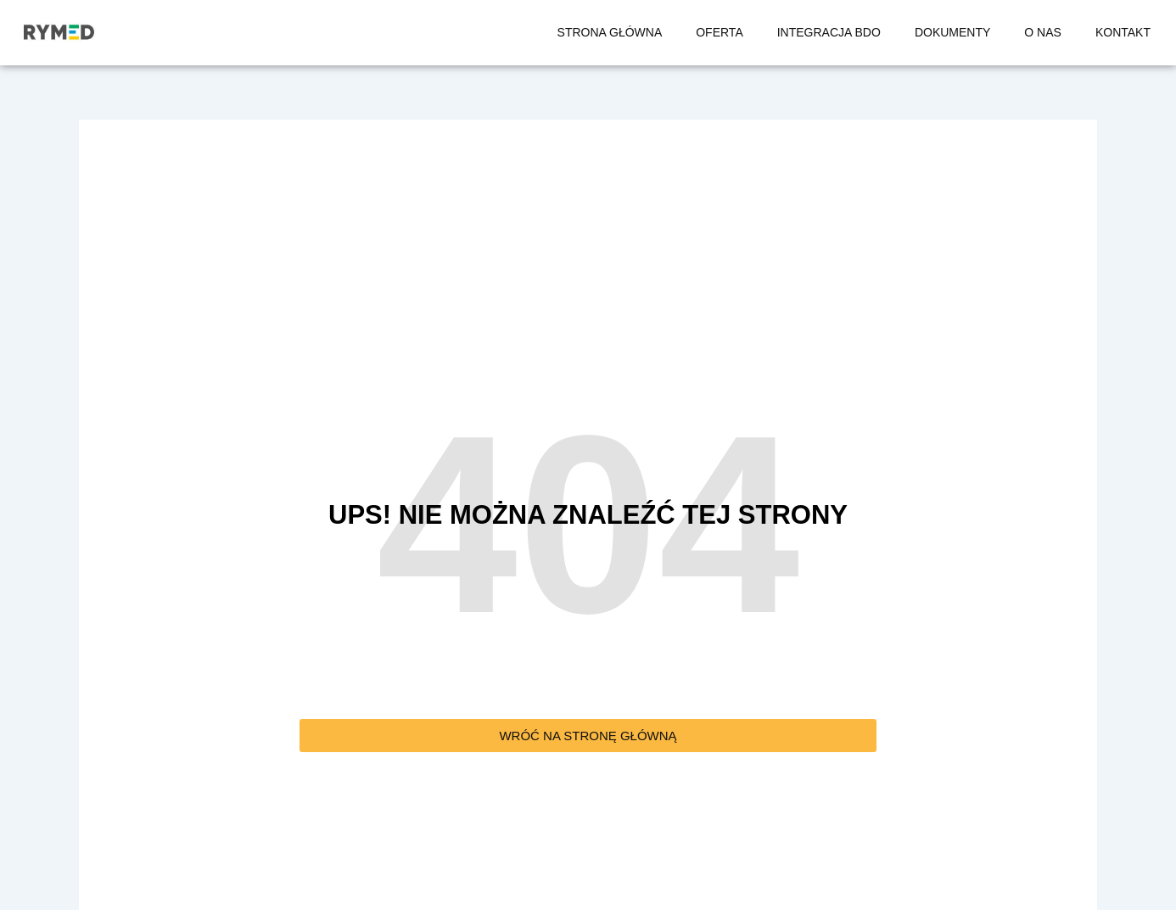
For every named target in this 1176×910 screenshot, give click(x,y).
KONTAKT (1123, 32)
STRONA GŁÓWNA (610, 32)
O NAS (1042, 32)
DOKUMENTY (952, 32)
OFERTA (719, 32)
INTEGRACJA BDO (829, 32)
